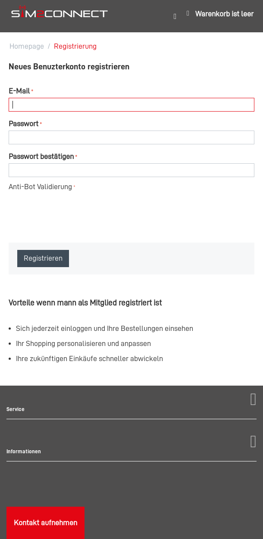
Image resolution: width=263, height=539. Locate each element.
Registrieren (43, 258)
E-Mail (19, 91)
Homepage (26, 46)
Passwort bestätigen (41, 156)
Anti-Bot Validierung (40, 186)
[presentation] (74, 210)
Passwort (23, 124)
